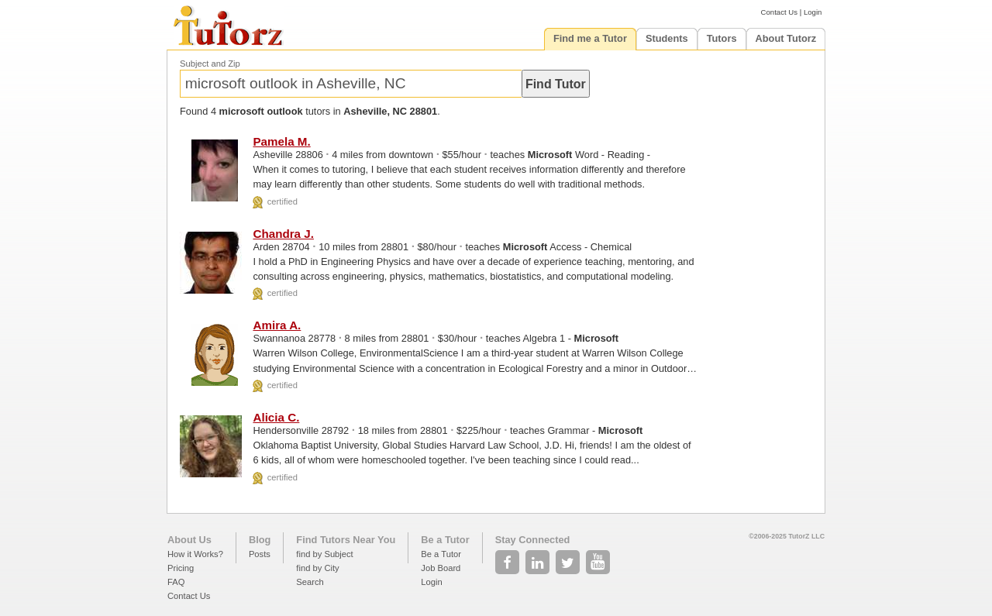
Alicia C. (276, 417)
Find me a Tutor (590, 38)
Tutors (722, 38)
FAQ (175, 582)
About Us (189, 539)
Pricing (180, 568)
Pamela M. (281, 141)
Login (813, 12)
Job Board (440, 568)
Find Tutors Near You (345, 539)
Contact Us (779, 12)
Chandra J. (283, 233)
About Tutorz (786, 38)
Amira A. (277, 325)
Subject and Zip (210, 63)
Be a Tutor (445, 539)
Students (667, 38)
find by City (317, 568)
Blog (259, 539)
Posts (259, 554)
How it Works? (195, 554)
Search (309, 582)
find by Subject (324, 554)
